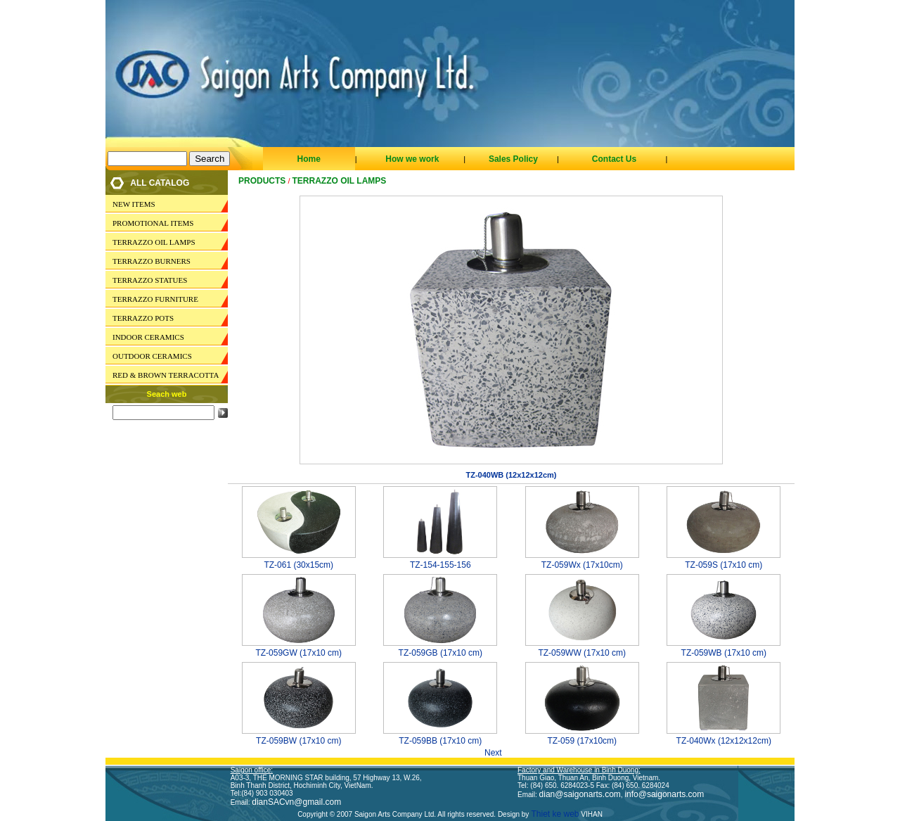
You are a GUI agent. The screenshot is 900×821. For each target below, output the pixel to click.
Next (497, 753)
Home (308, 159)
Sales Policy (513, 159)
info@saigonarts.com (664, 794)
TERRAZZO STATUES (149, 280)
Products (261, 181)
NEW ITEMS (133, 204)
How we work (412, 159)
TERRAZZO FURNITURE (155, 299)
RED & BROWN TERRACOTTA (165, 375)
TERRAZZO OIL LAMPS (153, 242)
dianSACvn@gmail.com (296, 802)
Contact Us (614, 159)
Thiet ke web (554, 814)
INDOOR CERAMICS (148, 337)
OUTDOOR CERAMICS (152, 356)
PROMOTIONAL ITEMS (152, 223)
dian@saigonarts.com (580, 794)
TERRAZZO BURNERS (151, 261)
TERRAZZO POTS (143, 318)
